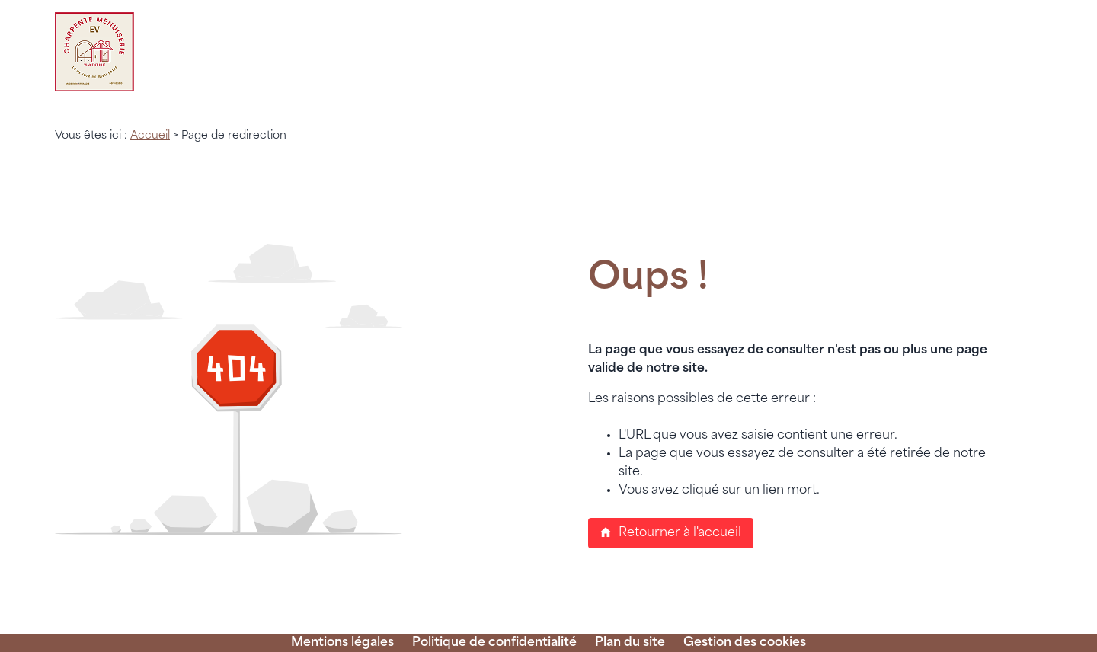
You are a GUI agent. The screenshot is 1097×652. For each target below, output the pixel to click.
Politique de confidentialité (494, 643)
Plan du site (630, 643)
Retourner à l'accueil (670, 532)
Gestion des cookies (744, 643)
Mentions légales (342, 643)
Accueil (150, 136)
